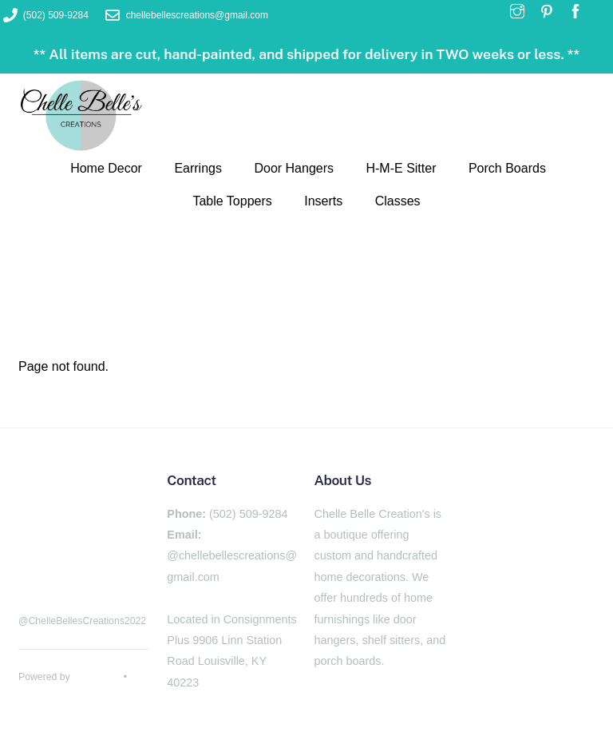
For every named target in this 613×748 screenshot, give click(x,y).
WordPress (97, 676)
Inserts (323, 201)
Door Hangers (294, 168)
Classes (398, 201)
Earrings (198, 168)
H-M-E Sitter (401, 168)
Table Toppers (231, 201)
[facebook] (34, 568)
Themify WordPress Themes (80, 694)
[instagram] (114, 568)
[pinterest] (74, 568)
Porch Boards (507, 168)
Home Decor (106, 168)
